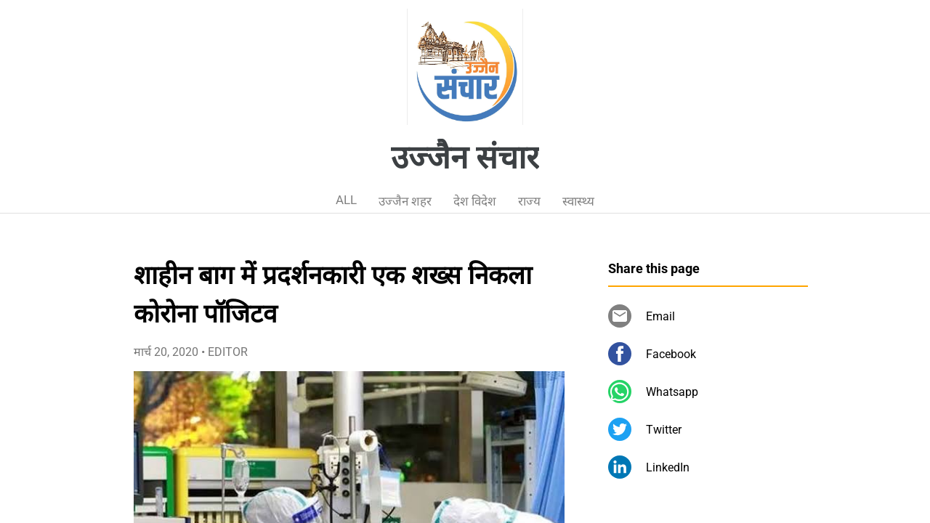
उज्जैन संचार (465, 158)
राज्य (529, 201)
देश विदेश (474, 201)
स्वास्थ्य (578, 201)
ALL (346, 199)
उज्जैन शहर (405, 201)
